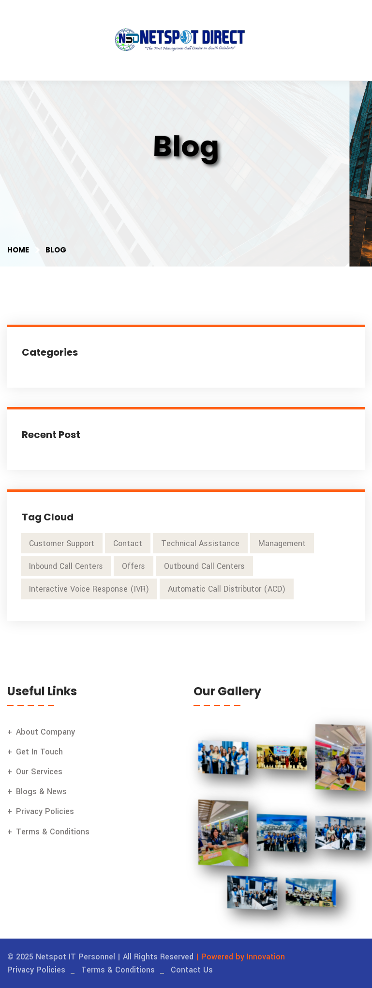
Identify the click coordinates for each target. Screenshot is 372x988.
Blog (55, 250)
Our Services (39, 771)
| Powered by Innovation (240, 956)
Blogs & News (41, 791)
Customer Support (61, 543)
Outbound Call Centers (204, 566)
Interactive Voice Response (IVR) (89, 589)
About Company (45, 731)
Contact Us (192, 969)
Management (282, 543)
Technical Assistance (200, 543)
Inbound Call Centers (66, 566)
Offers (133, 566)
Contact (127, 543)
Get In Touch (39, 751)
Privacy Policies (45, 811)
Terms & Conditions (52, 831)
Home (18, 250)
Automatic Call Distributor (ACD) (226, 589)
